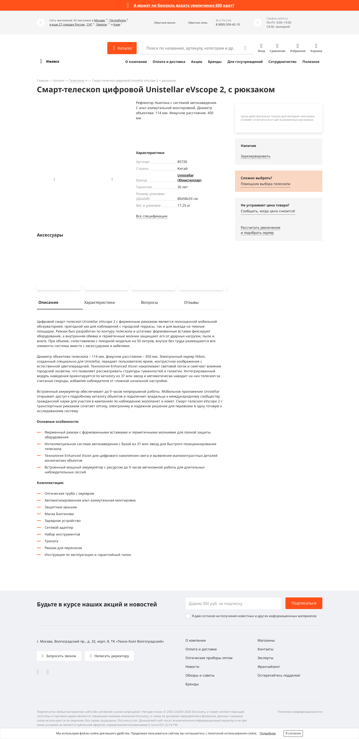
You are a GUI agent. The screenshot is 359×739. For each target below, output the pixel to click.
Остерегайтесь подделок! (279, 675)
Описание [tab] (48, 303)
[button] (159, 22)
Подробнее (268, 733)
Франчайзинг (269, 666)
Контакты (266, 649)
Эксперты (266, 657)
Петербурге (118, 20)
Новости (192, 666)
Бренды (215, 61)
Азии (116, 24)
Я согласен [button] (293, 733)
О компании (136, 61)
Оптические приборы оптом (209, 657)
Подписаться (304, 603)
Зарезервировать (255, 156)
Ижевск (52, 61)
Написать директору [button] (111, 656)
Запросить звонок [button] (60, 656)
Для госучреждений (245, 61)
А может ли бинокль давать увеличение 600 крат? (184, 5)
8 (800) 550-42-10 (228, 24)
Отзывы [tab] (191, 303)
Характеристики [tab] (99, 303)
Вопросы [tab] (149, 303)
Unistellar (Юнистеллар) (189, 177)
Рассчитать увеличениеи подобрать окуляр (260, 230)
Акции (196, 61)
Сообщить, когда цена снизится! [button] (268, 211)
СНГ (89, 24)
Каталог (59, 80)
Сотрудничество (282, 61)
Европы (101, 24)
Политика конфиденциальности (300, 712)
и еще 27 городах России (67, 24)
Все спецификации (151, 216)
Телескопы (76, 80)
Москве (100, 20)
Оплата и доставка (169, 61)
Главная (43, 80)
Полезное (310, 61)
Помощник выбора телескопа (265, 183)
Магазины (266, 640)
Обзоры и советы (200, 675)
